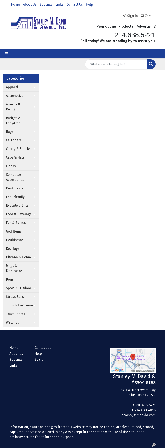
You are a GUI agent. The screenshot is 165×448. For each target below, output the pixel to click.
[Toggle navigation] (6, 54)
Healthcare (14, 240)
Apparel (12, 87)
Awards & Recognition (15, 106)
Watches (12, 323)
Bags (9, 132)
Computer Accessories (15, 177)
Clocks (11, 166)
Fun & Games (16, 223)
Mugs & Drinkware (14, 268)
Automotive (14, 96)
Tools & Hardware (19, 305)
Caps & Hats (15, 157)
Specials (45, 5)
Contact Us (74, 5)
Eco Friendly (15, 197)
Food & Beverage (19, 214)
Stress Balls (15, 297)
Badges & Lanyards (13, 120)
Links (59, 5)
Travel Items (15, 314)
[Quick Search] (116, 64)
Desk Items (14, 188)
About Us (30, 5)
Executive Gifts (17, 206)
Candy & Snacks (18, 149)
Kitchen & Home (18, 257)
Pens (10, 279)
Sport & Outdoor (18, 288)
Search (40, 359)
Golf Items (14, 231)
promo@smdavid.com (138, 415)
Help (89, 5)
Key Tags (13, 249)
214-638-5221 (146, 405)
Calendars (14, 140)
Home (15, 5)
